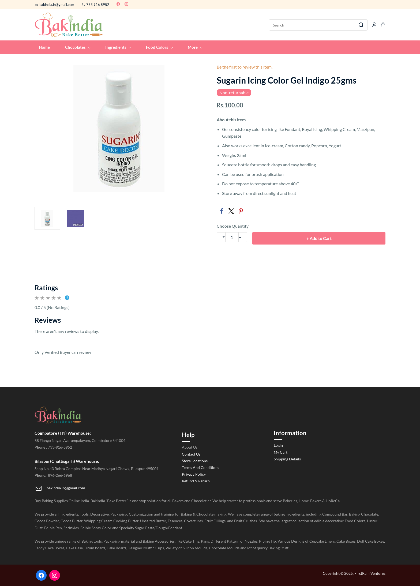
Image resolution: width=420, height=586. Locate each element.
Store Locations (195, 461)
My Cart (280, 452)
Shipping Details (287, 459)
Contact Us (191, 454)
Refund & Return (196, 481)
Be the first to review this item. (244, 67)
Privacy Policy (194, 474)
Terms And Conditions (200, 467)
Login (278, 445)
